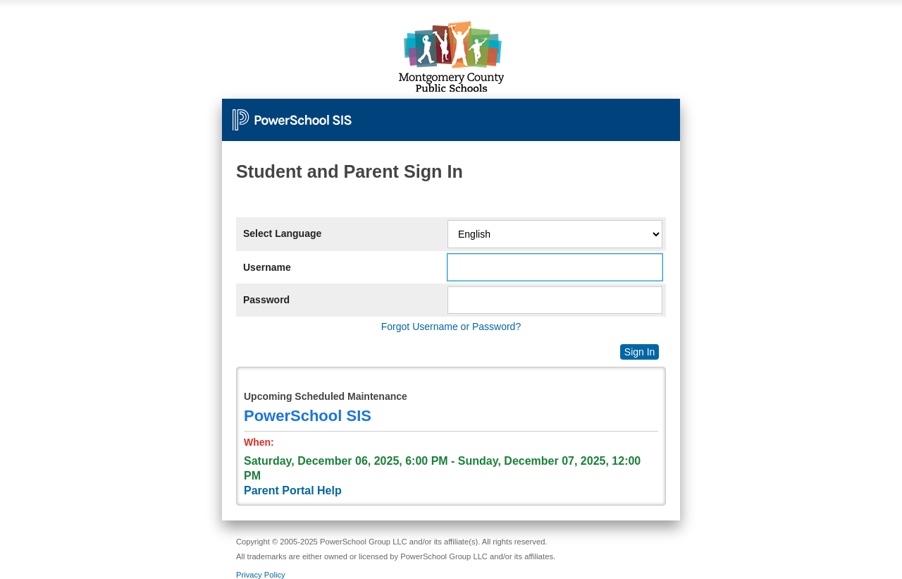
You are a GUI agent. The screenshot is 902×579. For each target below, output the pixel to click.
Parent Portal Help (293, 490)
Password (266, 299)
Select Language (282, 233)
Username (267, 267)
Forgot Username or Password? (451, 326)
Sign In (639, 352)
